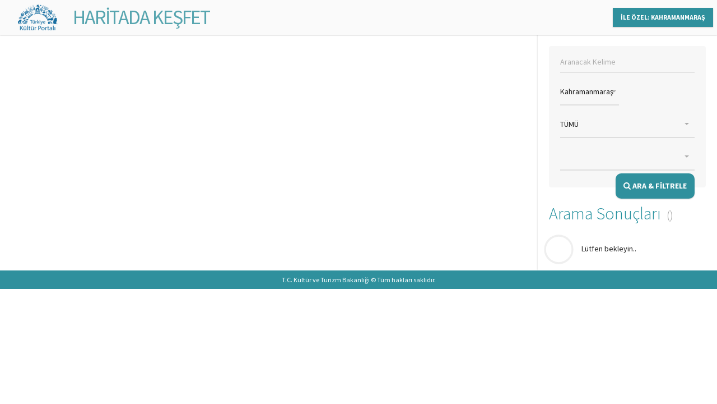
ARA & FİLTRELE (655, 186)
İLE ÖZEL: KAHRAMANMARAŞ (663, 17)
